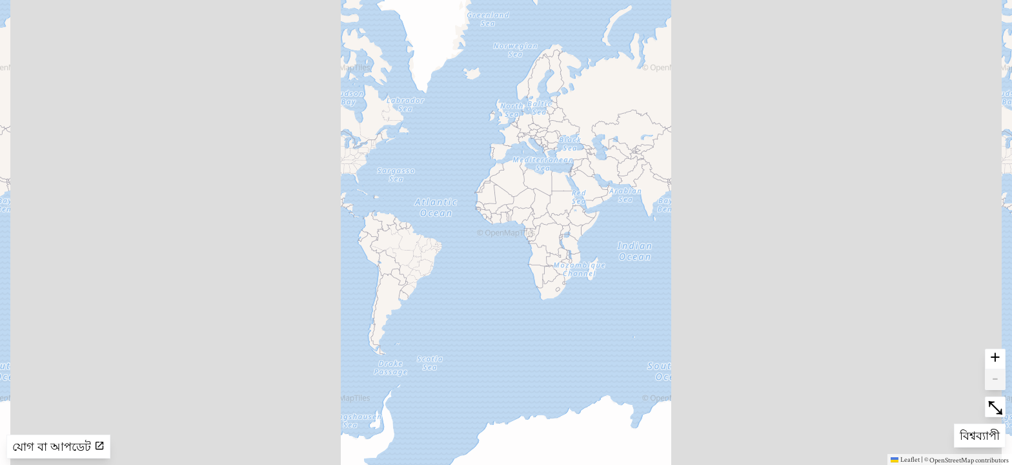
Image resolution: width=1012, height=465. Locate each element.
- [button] (995, 379)
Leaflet (905, 459)
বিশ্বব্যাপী (980, 434)
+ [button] (995, 359)
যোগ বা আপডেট (58, 446)
